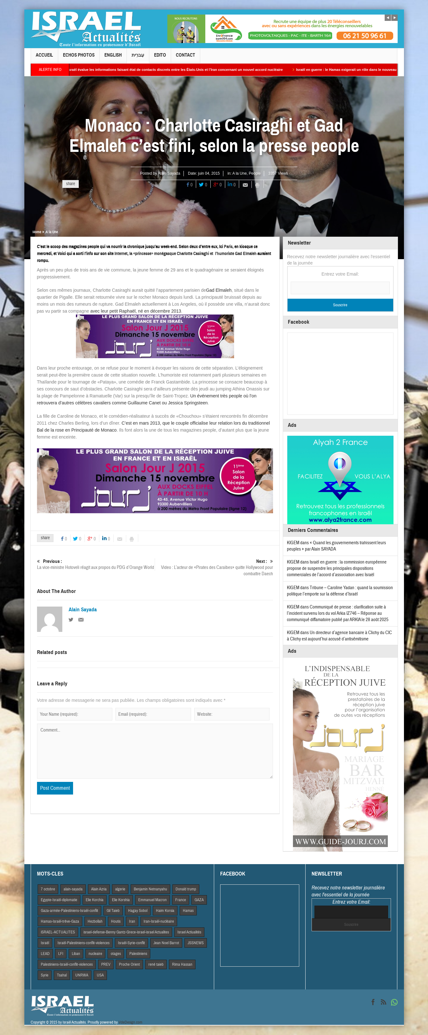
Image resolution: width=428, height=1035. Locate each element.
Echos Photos (78, 57)
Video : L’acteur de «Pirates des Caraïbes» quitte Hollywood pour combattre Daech (214, 567)
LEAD (45, 953)
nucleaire (95, 953)
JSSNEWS (196, 942)
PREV (105, 964)
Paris (228, 246)
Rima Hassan (182, 964)
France (180, 899)
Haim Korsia (165, 910)
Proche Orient (129, 964)
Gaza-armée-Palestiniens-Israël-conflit (69, 910)
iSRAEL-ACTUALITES (58, 932)
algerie (120, 889)
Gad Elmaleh (219, 290)
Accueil (44, 57)
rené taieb (156, 964)
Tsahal (62, 975)
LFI (60, 953)
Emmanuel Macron (152, 899)
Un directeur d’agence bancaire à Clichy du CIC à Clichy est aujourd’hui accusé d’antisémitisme (339, 636)
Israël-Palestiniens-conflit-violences (83, 942)
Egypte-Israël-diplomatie (59, 899)
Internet (121, 253)
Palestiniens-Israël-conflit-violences (67, 964)
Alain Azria (99, 889)
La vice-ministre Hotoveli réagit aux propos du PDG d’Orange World (96, 564)
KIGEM (293, 543)
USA (100, 975)
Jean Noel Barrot (166, 942)
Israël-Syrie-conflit (131, 942)
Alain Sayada (169, 173)
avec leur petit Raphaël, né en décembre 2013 (135, 311)
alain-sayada (73, 889)
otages (116, 953)
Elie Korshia (121, 899)
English (113, 57)
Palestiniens (138, 953)
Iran (132, 921)
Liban (76, 953)
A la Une (239, 173)
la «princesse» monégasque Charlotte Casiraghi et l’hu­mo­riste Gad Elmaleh (193, 253)
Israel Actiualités (189, 932)
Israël (45, 942)
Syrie (44, 975)
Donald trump (186, 889)
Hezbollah (95, 921)
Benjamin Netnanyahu (150, 889)
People (255, 173)
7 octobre (48, 889)
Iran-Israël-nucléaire (159, 921)
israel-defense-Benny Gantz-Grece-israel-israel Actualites (126, 932)
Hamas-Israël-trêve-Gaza (60, 921)
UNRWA (81, 975)
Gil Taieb (113, 910)
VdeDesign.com (130, 1022)
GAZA (199, 899)
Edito (160, 57)
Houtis (116, 921)
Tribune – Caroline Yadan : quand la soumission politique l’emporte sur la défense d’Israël (340, 591)
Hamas (188, 910)
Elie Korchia (94, 899)
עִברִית (138, 57)
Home (37, 232)
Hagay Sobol (137, 910)
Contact (185, 57)
